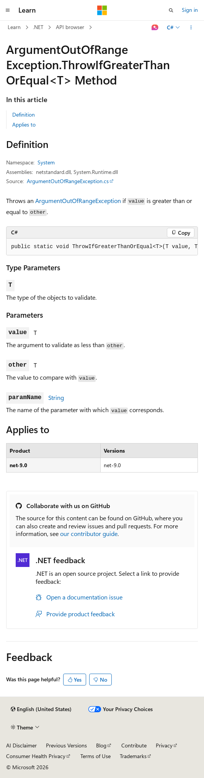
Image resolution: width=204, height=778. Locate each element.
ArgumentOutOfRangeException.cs (68, 181)
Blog (101, 745)
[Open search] (171, 10)
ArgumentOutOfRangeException (78, 201)
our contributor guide (89, 533)
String (56, 397)
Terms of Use (95, 756)
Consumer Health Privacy (35, 756)
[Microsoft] (102, 10)
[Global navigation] (7, 10)
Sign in (190, 9)
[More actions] (191, 27)
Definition (23, 114)
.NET (38, 27)
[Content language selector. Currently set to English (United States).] (41, 709)
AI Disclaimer (21, 745)
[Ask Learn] (155, 27)
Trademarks (133, 756)
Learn (14, 27)
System (46, 162)
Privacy (164, 745)
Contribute (134, 745)
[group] (102, 247)
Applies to (24, 124)
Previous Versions (66, 745)
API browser (70, 27)
